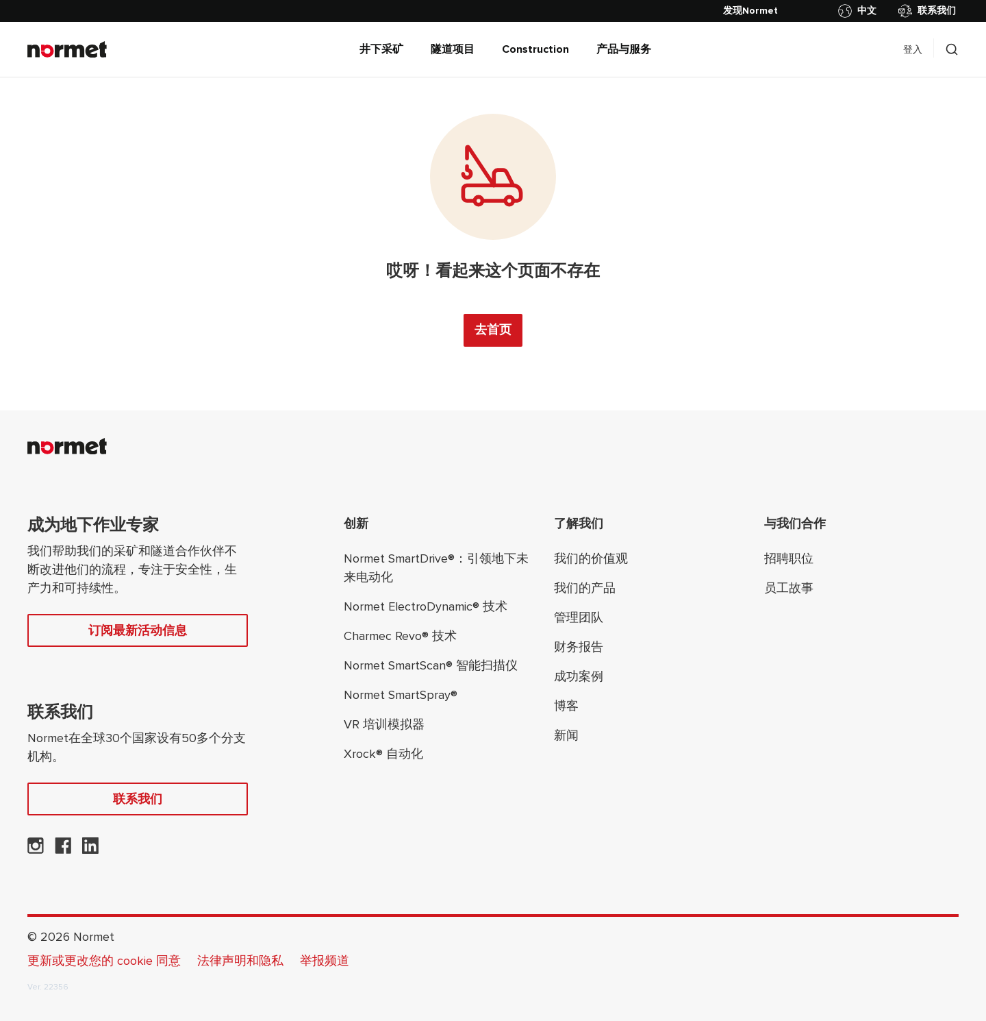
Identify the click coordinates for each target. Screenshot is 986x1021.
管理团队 (578, 617)
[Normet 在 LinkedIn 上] (90, 849)
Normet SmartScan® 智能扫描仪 (431, 665)
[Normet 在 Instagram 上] (35, 849)
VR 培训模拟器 (384, 724)
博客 (566, 705)
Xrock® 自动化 (383, 753)
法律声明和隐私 (240, 960)
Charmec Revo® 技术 (400, 635)
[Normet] (67, 49)
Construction (535, 49)
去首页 (493, 329)
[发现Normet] (750, 11)
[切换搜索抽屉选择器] (952, 49)
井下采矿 (381, 49)
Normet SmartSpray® (400, 694)
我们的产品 (585, 587)
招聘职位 (788, 558)
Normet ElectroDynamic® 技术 (425, 606)
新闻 (566, 735)
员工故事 (788, 587)
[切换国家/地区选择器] (860, 11)
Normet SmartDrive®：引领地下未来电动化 (436, 568)
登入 (912, 50)
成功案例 (578, 676)
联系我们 (927, 11)
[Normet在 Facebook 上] (63, 849)
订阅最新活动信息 (137, 630)
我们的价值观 (591, 558)
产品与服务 (623, 49)
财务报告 (578, 646)
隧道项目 (453, 49)
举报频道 (324, 960)
